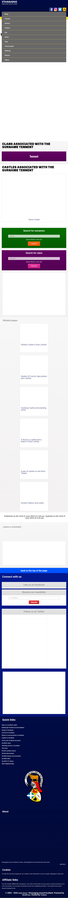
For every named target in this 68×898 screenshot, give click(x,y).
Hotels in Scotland (8, 730)
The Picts (5, 748)
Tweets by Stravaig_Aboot (9, 616)
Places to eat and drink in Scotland (13, 735)
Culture (7, 28)
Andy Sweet (22, 893)
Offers (7, 60)
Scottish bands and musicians (12, 756)
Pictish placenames (8, 753)
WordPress (26, 895)
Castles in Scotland (8, 738)
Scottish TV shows (8, 761)
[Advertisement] (17, 553)
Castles (7, 18)
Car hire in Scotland (8, 733)
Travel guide (9, 46)
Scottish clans (6, 743)
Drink (7, 37)
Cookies (6, 870)
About (5, 811)
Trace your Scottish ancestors (11, 740)
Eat (6, 32)
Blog (6, 14)
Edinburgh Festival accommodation (13, 727)
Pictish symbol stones (9, 751)
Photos (7, 55)
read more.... (62, 864)
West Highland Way (8, 764)
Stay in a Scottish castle (10, 725)
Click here (53, 874)
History (7, 23)
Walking (8, 51)
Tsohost (44, 895)
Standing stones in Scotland (11, 745)
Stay (6, 41)
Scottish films (6, 758)
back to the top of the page (34, 570)
